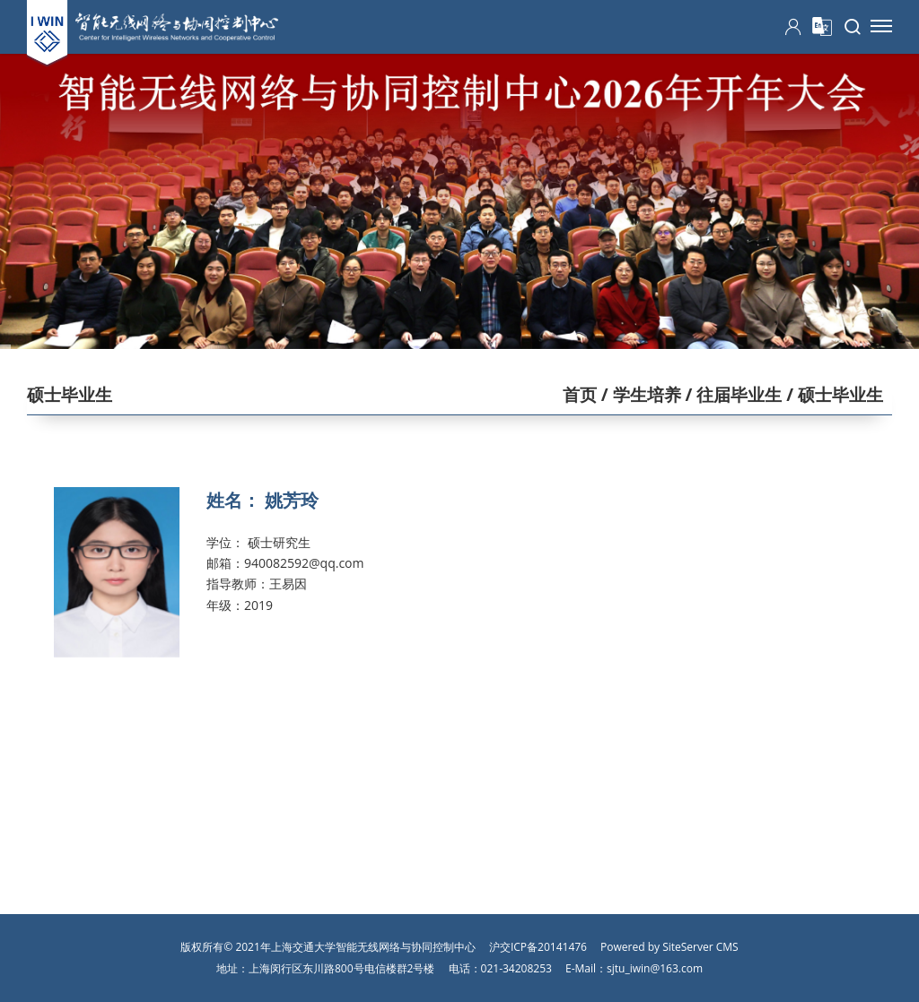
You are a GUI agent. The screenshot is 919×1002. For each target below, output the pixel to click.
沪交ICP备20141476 (538, 946)
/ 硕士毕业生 (832, 394)
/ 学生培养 (639, 394)
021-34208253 (516, 968)
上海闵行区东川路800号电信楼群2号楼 (341, 968)
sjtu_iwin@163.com (655, 968)
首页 (580, 394)
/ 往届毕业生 (732, 394)
